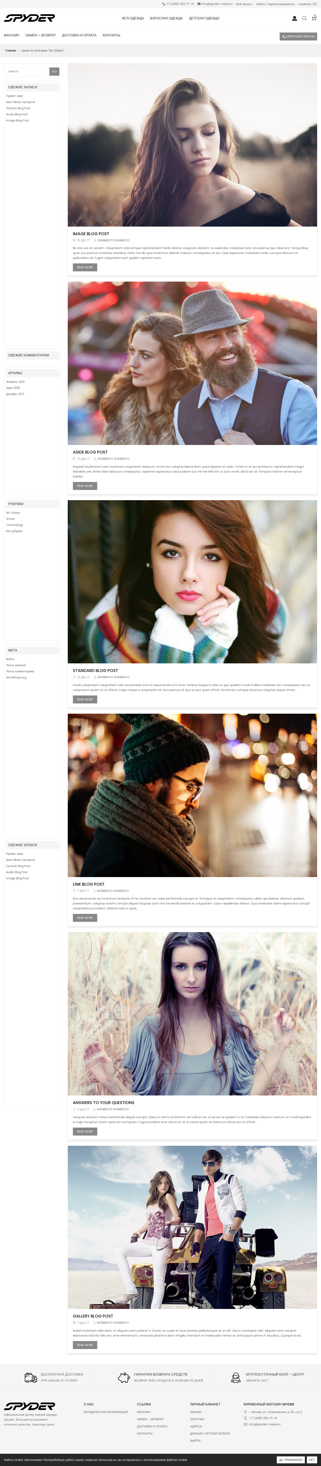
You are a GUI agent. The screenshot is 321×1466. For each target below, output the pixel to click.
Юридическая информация (106, 1412)
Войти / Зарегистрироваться (276, 4)
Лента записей (16, 243)
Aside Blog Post (90, 452)
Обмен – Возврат (150, 1419)
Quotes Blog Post (18, 108)
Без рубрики (14, 214)
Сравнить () (308, 4)
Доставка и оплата (152, 1426)
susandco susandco (114, 240)
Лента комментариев (20, 249)
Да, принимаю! (291, 1460)
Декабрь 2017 (15, 173)
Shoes (10, 202)
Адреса (196, 1426)
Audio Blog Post (17, 114)
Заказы (196, 1412)
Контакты (145, 1433)
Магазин (143, 1412)
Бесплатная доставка (62, 1374)
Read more (87, 268)
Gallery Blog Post (93, 1316)
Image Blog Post (17, 120)
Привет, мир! (14, 96)
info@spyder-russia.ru (264, 1424)
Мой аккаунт (244, 4)
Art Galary (13, 196)
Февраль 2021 (15, 161)
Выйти (195, 1441)
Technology (14, 208)
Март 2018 (13, 167)
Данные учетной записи (210, 1433)
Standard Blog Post (95, 670)
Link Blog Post (89, 884)
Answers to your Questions (103, 1102)
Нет (312, 1460)
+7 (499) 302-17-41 (263, 1418)
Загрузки (197, 1419)
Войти (10, 237)
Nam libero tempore (20, 102)
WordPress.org (16, 255)
